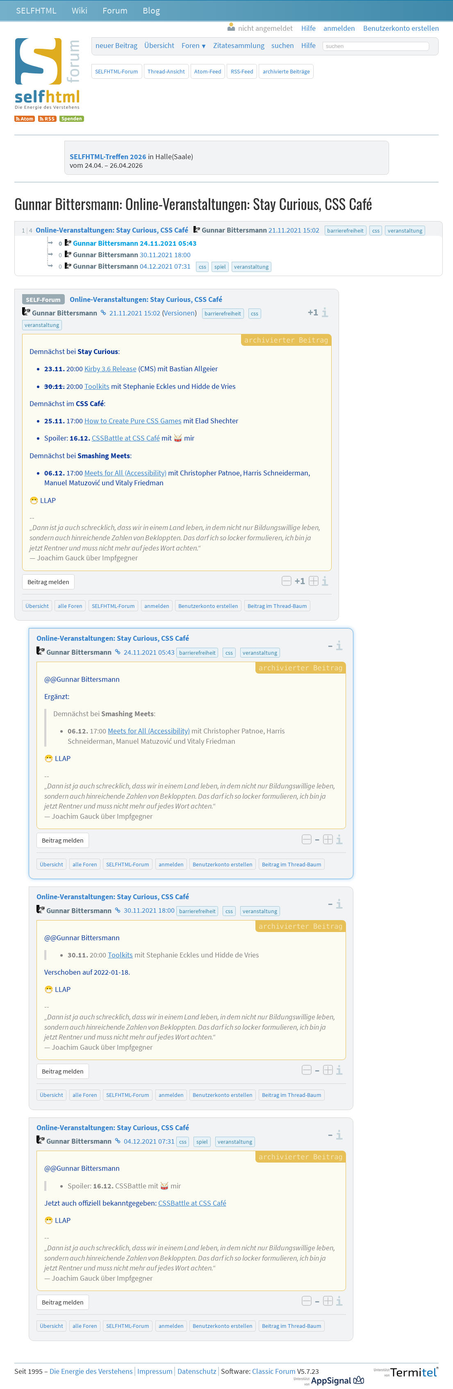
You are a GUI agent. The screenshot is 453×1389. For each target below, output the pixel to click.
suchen (282, 45)
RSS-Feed (242, 71)
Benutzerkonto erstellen (208, 606)
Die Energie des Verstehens (91, 1371)
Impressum (155, 1371)
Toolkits (96, 386)
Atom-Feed (207, 71)
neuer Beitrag (116, 45)
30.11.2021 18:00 (149, 910)
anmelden (156, 606)
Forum (114, 10)
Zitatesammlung (238, 45)
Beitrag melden (48, 582)
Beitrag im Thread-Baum (277, 606)
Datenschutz (197, 1371)
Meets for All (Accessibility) (125, 472)
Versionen (179, 313)
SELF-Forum (43, 299)
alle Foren (70, 606)
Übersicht (159, 45)
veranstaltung (42, 325)
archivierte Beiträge (286, 71)
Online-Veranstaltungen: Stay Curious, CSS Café (146, 299)
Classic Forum (274, 1371)
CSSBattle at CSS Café (126, 438)
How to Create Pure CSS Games (133, 420)
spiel (202, 1141)
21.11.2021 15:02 (134, 313)
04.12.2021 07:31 (149, 1141)
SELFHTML (36, 10)
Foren (191, 45)
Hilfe (308, 45)
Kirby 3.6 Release (110, 368)
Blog (151, 10)
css (254, 313)
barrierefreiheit (223, 313)
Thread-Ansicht (166, 71)
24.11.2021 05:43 (149, 652)
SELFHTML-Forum (116, 71)
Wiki (79, 10)
